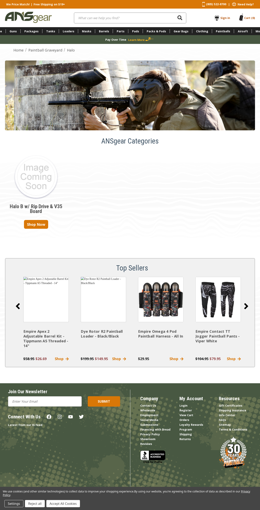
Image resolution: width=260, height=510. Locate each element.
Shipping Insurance (232, 410)
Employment (149, 415)
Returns (185, 439)
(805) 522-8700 (216, 4)
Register (185, 410)
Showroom (147, 439)
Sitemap (225, 425)
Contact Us (148, 405)
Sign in (225, 18)
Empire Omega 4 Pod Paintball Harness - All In (160, 334)
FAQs (222, 420)
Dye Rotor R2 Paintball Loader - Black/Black (102, 334)
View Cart (186, 415)
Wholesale (147, 410)
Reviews (146, 444)
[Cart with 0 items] (249, 18)
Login (183, 405)
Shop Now (36, 224)
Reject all (35, 503)
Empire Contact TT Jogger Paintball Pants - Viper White (217, 336)
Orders (184, 420)
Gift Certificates (230, 405)
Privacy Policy (150, 434)
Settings (14, 503)
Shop (62, 358)
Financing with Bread (155, 429)
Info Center (227, 415)
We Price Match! (18, 4)
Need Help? (246, 4)
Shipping (185, 434)
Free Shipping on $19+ (49, 4)
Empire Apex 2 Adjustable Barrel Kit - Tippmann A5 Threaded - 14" (45, 338)
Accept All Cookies (63, 503)
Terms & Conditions (233, 429)
